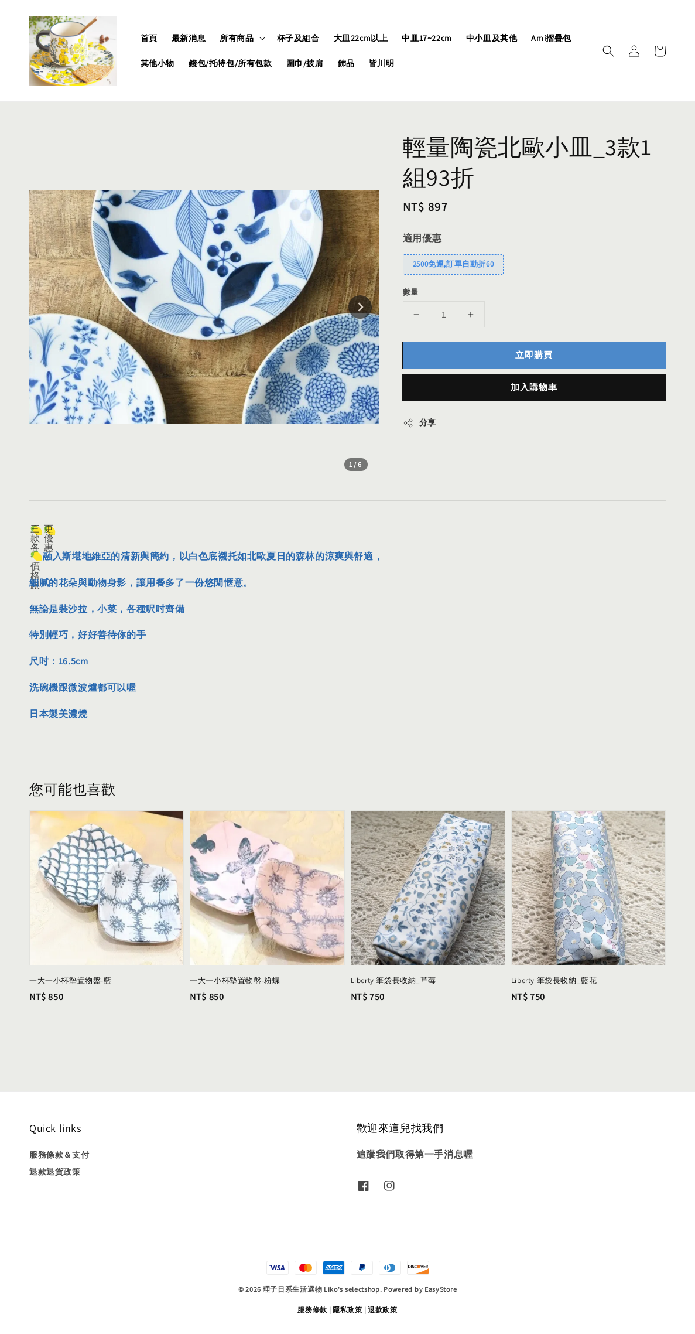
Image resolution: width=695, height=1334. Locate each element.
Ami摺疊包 (551, 38)
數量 (411, 292)
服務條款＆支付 (59, 1154)
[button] (608, 51)
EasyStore (440, 1289)
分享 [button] (419, 422)
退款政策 (383, 1309)
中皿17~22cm (426, 38)
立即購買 (534, 354)
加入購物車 (534, 387)
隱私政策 (347, 1309)
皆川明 (382, 63)
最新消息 (189, 38)
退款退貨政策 (55, 1171)
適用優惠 (422, 238)
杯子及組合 (298, 38)
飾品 (346, 63)
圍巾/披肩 (305, 63)
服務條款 (312, 1309)
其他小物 (157, 63)
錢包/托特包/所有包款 (230, 63)
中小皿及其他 (492, 38)
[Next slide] (360, 307)
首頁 (149, 38)
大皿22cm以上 (361, 38)
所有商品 (237, 38)
